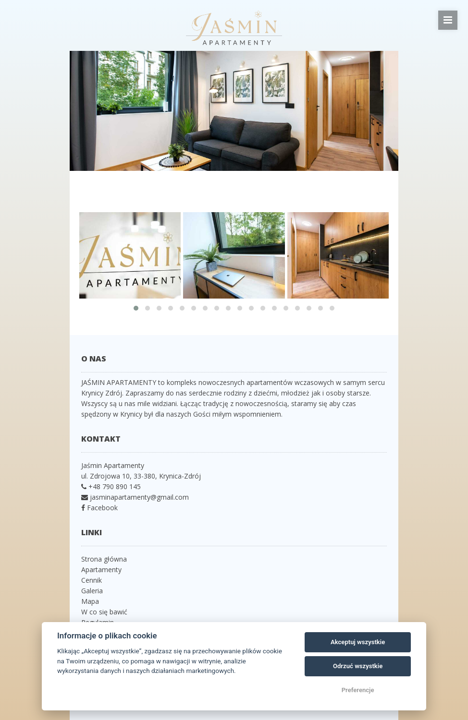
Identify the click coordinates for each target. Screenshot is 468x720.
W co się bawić (104, 611)
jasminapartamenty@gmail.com (139, 497)
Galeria (92, 590)
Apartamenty (101, 569)
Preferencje (358, 690)
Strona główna (104, 559)
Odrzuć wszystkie (357, 666)
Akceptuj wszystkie (358, 642)
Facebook (101, 507)
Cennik (91, 580)
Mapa (90, 601)
